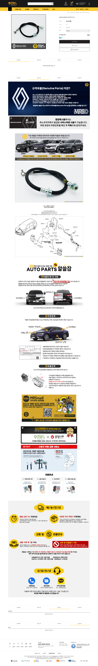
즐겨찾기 (14, 644)
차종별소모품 (18, 9)
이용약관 (59, 653)
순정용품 (27, 9)
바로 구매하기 (74, 41)
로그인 (77, 9)
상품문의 (22, 644)
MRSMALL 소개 (37, 653)
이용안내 (44, 653)
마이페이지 (66, 3)
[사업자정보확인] (55, 656)
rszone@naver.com (66, 657)
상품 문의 (79, 59)
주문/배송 (30, 644)
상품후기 (26, 644)
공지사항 (18, 644)
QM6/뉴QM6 (73, 12)
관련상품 (18, 59)
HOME (68, 12)
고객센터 (87, 9)
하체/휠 (77, 12)
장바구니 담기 (74, 45)
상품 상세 (39, 59)
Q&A (53, 9)
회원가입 (82, 9)
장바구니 (71, 3)
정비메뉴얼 (35, 9)
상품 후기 (59, 59)
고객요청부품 (45, 9)
